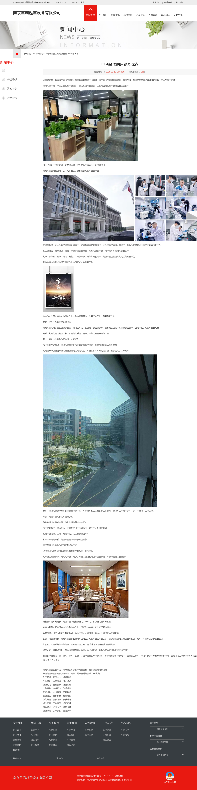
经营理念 (67, 696)
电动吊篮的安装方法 (52, 670)
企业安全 (57, 707)
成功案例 (128, 10)
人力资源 (153, 10)
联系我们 (156, 2)
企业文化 (178, 10)
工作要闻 (57, 703)
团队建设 (47, 707)
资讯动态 (165, 10)
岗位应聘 (47, 703)
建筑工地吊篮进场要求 (81, 673)
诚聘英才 (67, 707)
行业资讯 (12, 79)
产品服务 (140, 10)
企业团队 (47, 696)
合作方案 (57, 699)
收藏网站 (168, 2)
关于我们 (103, 10)
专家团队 (47, 692)
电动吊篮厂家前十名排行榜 (75, 670)
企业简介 (57, 688)
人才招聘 (89, 730)
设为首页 (180, 2)
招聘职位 (67, 692)
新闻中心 (115, 10)
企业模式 (57, 692)
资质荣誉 (67, 688)
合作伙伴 (57, 696)
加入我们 (47, 699)
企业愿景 (47, 710)
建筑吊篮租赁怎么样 (98, 670)
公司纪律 (67, 703)
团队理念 (67, 699)
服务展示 (67, 710)
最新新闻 (12, 70)
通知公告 (12, 88)
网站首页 (90, 10)
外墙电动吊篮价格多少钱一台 (56, 673)
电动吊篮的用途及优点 (57, 53)
